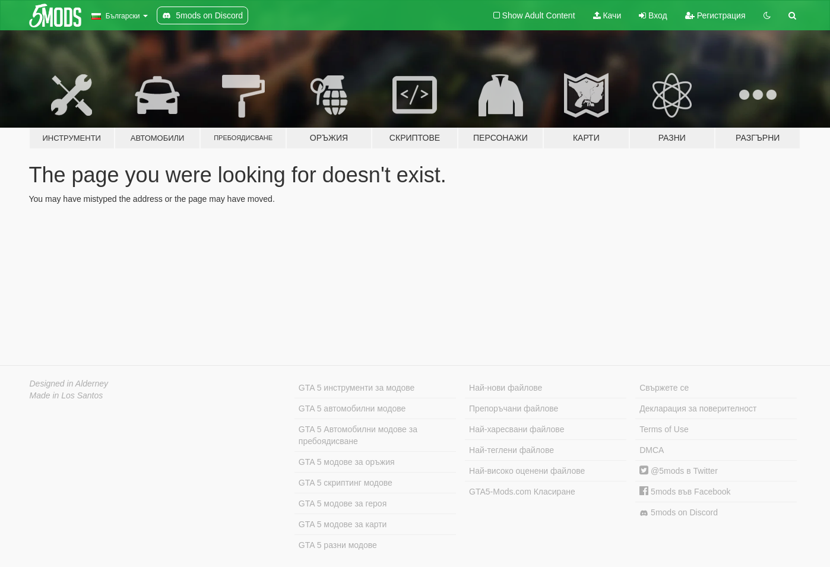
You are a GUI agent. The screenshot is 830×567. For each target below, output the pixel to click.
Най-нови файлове (505, 387)
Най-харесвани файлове (516, 429)
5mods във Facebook (684, 491)
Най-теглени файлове (511, 450)
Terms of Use (663, 429)
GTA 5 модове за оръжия (347, 462)
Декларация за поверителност (697, 408)
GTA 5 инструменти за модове (356, 387)
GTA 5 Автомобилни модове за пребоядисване (358, 435)
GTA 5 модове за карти (343, 524)
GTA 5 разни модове (338, 545)
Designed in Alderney (69, 383)
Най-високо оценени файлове (527, 471)
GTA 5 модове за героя (343, 503)
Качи (607, 15)
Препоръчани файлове (513, 408)
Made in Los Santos (66, 395)
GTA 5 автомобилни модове (352, 408)
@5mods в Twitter (678, 470)
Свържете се (664, 387)
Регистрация (715, 15)
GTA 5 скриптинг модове (345, 482)
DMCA (651, 450)
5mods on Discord (678, 513)
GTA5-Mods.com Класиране (522, 491)
